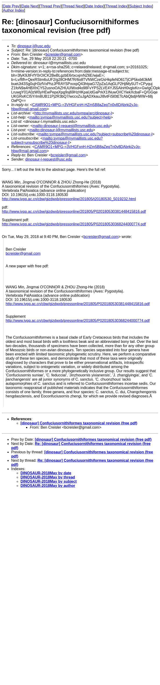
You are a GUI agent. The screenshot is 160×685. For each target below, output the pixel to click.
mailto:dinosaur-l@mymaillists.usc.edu (61, 130)
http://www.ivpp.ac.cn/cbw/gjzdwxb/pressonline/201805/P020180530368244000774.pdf (74, 224)
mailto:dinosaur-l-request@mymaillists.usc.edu (71, 126)
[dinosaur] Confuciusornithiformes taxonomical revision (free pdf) (78, 423)
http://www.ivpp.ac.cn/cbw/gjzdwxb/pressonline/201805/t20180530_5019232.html (69, 199)
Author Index (13, 10)
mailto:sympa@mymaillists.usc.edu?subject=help (70, 117)
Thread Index (116, 6)
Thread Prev (50, 6)
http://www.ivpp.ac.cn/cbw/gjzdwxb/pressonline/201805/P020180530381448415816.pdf (74, 211)
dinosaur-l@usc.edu (34, 46)
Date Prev (11, 6)
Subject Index (140, 6)
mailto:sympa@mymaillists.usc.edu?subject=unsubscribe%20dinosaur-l (57, 140)
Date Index (94, 6)
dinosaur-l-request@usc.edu (48, 159)
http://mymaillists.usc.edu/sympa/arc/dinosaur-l (73, 113)
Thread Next (73, 6)
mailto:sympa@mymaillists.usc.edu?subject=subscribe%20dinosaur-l (95, 134)
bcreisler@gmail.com (63, 54)
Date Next (29, 6)
